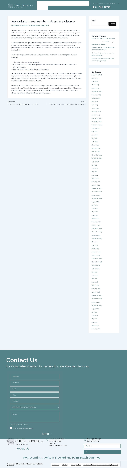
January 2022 (96, 154)
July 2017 (95, 314)
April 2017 (95, 324)
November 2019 (97, 234)
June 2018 (95, 277)
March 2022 (96, 147)
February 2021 (96, 184)
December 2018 (97, 261)
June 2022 (95, 137)
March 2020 (96, 221)
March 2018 (96, 287)
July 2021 (95, 167)
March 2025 (96, 87)
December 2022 (97, 120)
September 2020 (97, 201)
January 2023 (96, 117)
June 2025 (95, 80)
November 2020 (97, 194)
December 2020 (97, 191)
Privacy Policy (76, 465)
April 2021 (95, 177)
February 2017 (96, 331)
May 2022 (95, 140)
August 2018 (96, 271)
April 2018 (95, 284)
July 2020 (95, 207)
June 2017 (95, 318)
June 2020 (95, 211)
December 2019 (97, 231)
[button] (50, 3)
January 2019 (96, 257)
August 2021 (96, 164)
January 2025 (96, 90)
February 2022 (96, 150)
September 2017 (97, 308)
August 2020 (96, 204)
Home (40, 3)
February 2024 (97, 97)
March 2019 (96, 251)
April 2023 (95, 107)
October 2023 (96, 100)
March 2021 (95, 180)
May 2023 (95, 104)
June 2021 (95, 170)
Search (94, 20)
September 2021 (97, 160)
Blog (74, 3)
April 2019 (95, 247)
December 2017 (97, 297)
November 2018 (97, 264)
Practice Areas (63, 3)
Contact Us (42, 8)
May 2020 (95, 214)
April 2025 (95, 84)
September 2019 (97, 241)
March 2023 (96, 110)
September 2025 (97, 77)
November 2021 (97, 157)
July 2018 (95, 274)
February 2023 (96, 114)
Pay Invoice (83, 3)
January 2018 (96, 294)
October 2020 (96, 197)
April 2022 (95, 144)
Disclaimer (55, 465)
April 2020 (95, 217)
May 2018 (95, 281)
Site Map (65, 465)
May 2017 (95, 321)
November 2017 (97, 301)
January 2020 (96, 227)
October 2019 (96, 237)
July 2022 (95, 134)
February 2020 (97, 224)
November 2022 (97, 124)
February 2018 (96, 291)
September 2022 (97, 127)
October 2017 (96, 304)
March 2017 (95, 328)
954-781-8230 (102, 7)
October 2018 (96, 267)
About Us (49, 3)
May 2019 (95, 244)
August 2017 (96, 311)
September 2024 (97, 94)
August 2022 (96, 130)
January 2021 (96, 187)
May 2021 (95, 174)
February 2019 (96, 254)
